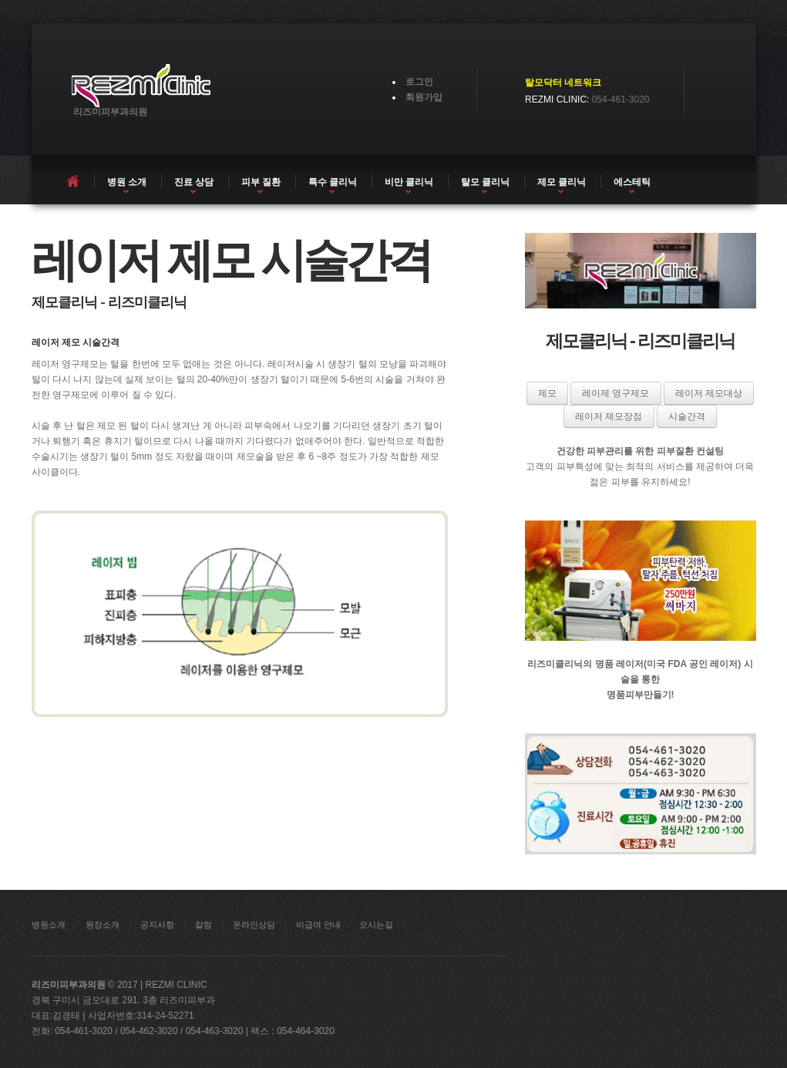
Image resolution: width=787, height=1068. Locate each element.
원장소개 (102, 924)
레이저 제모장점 (608, 416)
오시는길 (376, 924)
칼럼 (203, 924)
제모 (547, 393)
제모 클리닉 (561, 181)
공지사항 (157, 924)
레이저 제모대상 (708, 393)
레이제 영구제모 (615, 393)
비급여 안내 (318, 924)
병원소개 (49, 924)
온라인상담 (254, 924)
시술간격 (686, 416)
